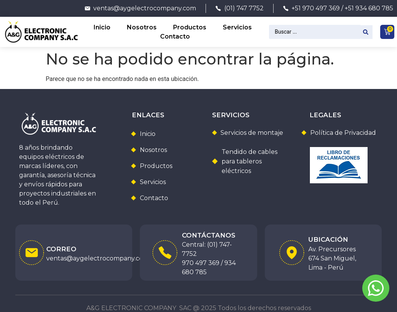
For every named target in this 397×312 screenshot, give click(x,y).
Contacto (175, 36)
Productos (189, 27)
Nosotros (142, 27)
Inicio (102, 27)
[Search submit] (367, 32)
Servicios (237, 27)
